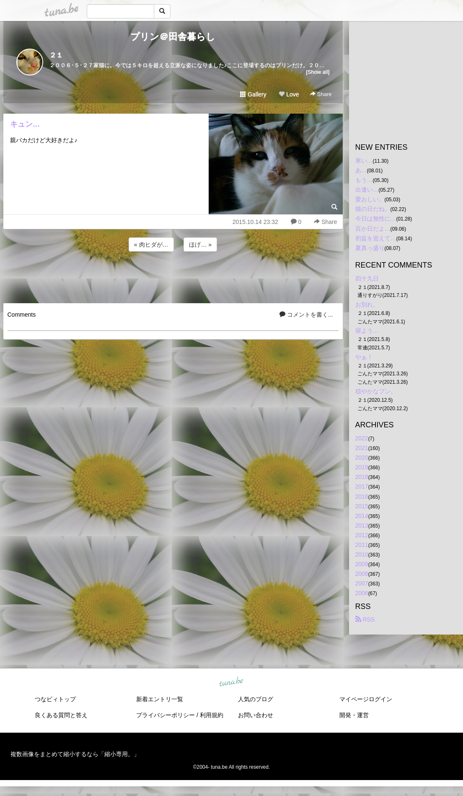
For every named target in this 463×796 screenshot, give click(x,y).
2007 (361, 583)
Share (320, 94)
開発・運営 (354, 715)
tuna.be (231, 681)
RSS (365, 619)
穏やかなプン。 (375, 391)
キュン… (25, 124)
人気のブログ (255, 699)
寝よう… (367, 330)
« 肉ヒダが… (151, 244)
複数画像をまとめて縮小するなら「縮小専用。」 (75, 754)
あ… (361, 170)
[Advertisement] (173, 276)
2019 (361, 467)
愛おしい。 (370, 199)
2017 (361, 486)
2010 (361, 554)
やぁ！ (364, 357)
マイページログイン (365, 699)
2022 (361, 438)
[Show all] (317, 72)
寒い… (364, 160)
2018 (361, 476)
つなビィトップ (55, 699)
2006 (361, 593)
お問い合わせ (255, 715)
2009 (361, 564)
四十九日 (367, 278)
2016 (361, 496)
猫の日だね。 (373, 209)
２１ (56, 55)
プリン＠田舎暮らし (172, 36)
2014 (361, 515)
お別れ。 (367, 304)
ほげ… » (200, 244)
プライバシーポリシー (165, 715)
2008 (361, 573)
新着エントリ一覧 (159, 699)
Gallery (253, 94)
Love (289, 94)
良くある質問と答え (61, 715)
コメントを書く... (306, 314)
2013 (361, 525)
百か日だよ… (373, 228)
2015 (361, 506)
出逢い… (367, 189)
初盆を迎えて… (375, 238)
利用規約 (211, 715)
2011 (361, 544)
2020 (361, 457)
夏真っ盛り (370, 248)
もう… (364, 180)
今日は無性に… (375, 218)
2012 (361, 535)
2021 (361, 448)
